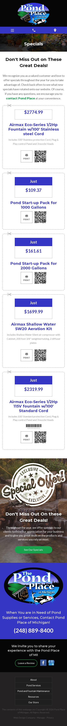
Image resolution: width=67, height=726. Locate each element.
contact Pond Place (20, 98)
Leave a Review (26, 662)
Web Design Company (24, 717)
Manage (41, 717)
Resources (33, 696)
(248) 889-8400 (33, 630)
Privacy (50, 717)
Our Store (33, 702)
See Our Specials (33, 549)
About (33, 679)
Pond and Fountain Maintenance (33, 691)
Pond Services (33, 685)
